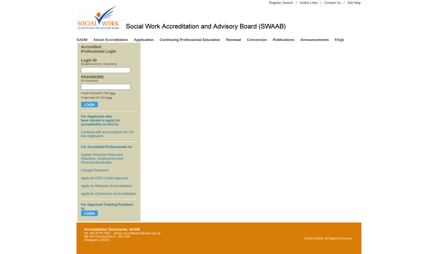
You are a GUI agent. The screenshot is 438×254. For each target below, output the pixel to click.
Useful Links (308, 3)
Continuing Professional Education (190, 40)
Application (144, 40)
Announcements (314, 40)
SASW (82, 40)
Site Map (354, 3)
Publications (283, 40)
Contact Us (332, 3)
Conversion (257, 40)
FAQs (339, 40)
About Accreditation (110, 40)
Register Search (281, 3)
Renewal (233, 40)
